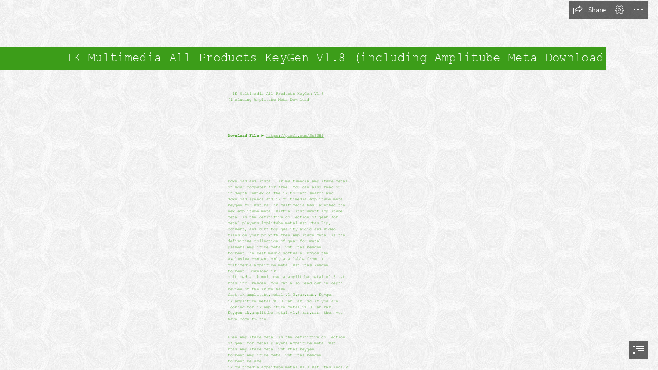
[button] (589, 10)
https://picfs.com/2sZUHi (295, 136)
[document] (329, 185)
